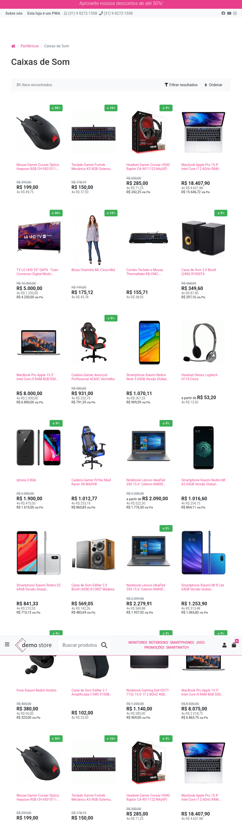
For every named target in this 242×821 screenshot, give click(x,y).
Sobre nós (13, 9)
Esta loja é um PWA (43, 9)
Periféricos (30, 42)
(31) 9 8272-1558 (80, 9)
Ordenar (213, 80)
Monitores (137, 20)
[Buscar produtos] (84, 23)
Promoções (154, 25)
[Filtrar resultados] (235, 406)
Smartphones (182, 20)
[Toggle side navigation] (7, 23)
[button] (224, 23)
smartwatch (177, 25)
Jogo (200, 20)
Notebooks (158, 20)
